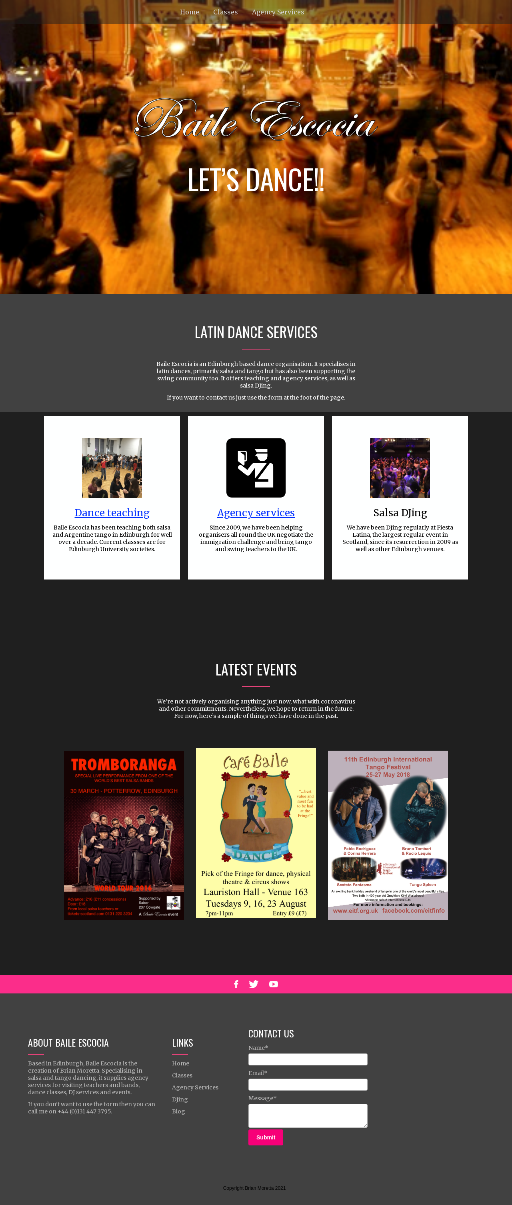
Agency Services (278, 12)
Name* (258, 1047)
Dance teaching (112, 513)
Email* (258, 1073)
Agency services (256, 513)
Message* (262, 1098)
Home (189, 12)
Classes (225, 12)
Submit (265, 1137)
